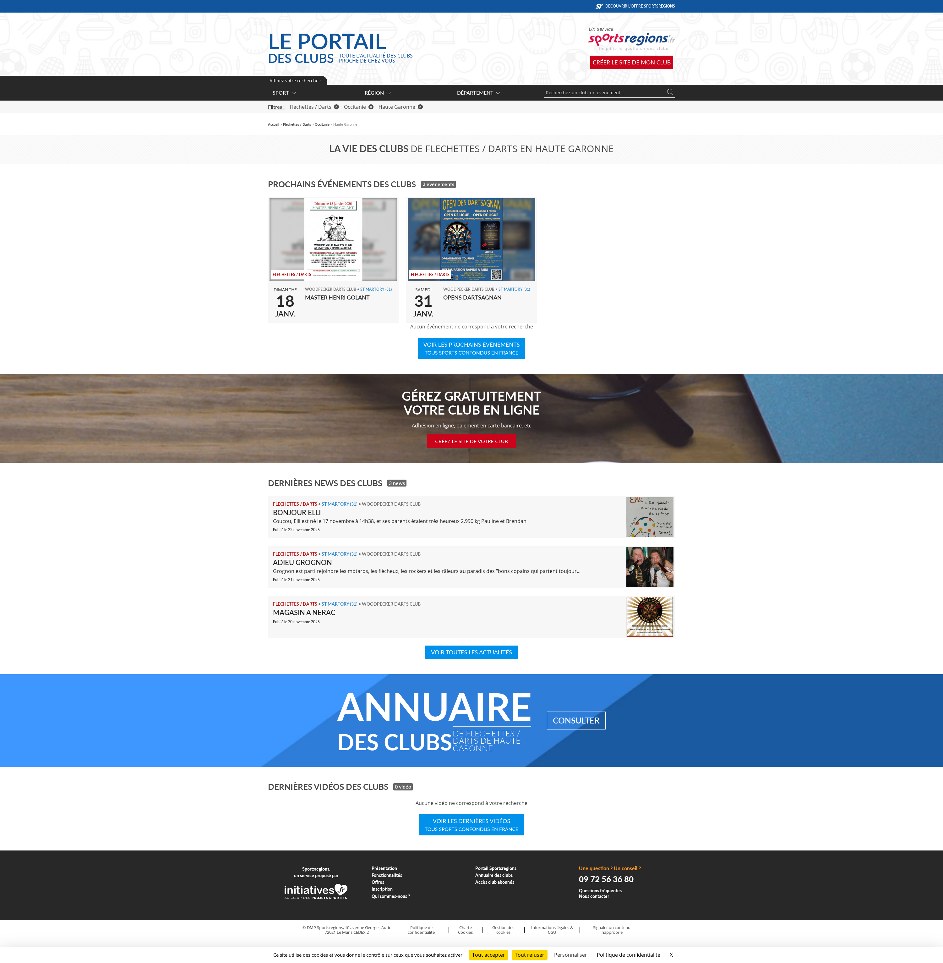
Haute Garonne (401, 106)
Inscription (382, 889)
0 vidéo (403, 787)
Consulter (576, 720)
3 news (397, 483)
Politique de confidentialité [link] (628, 954)
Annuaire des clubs (494, 875)
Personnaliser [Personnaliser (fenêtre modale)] (570, 954)
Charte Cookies (465, 929)
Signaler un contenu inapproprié (611, 929)
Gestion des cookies (503, 929)
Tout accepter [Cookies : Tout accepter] (488, 954)
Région (377, 93)
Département (478, 93)
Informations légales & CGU (552, 929)
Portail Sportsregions (495, 868)
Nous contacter (594, 896)
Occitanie (358, 106)
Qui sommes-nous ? (391, 896)
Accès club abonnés (494, 882)
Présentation (384, 868)
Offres (378, 882)
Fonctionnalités (387, 875)
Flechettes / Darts (314, 106)
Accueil (273, 124)
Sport (284, 93)
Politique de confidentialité (421, 929)
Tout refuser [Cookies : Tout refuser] (529, 954)
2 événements (438, 184)
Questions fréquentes (600, 890)
